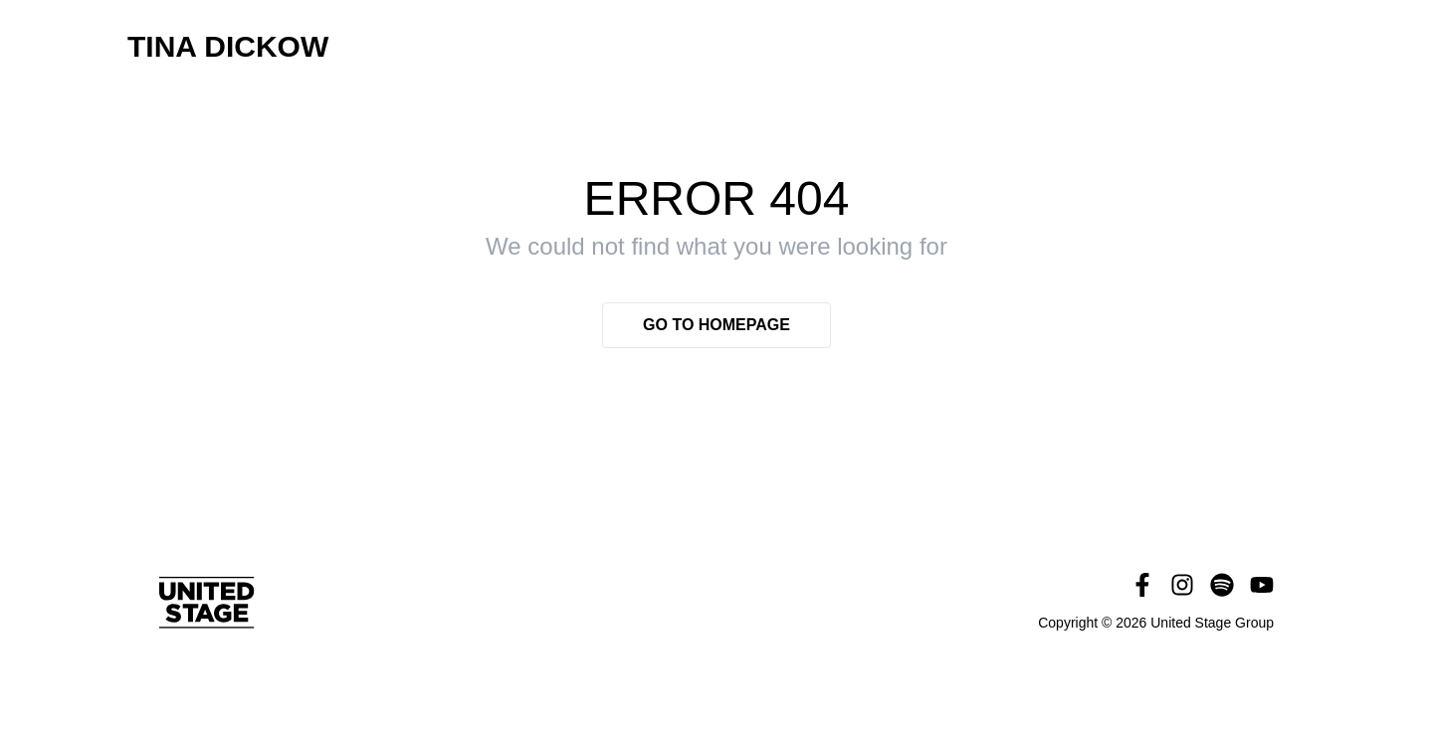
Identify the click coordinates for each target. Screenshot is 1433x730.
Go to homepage (716, 324)
